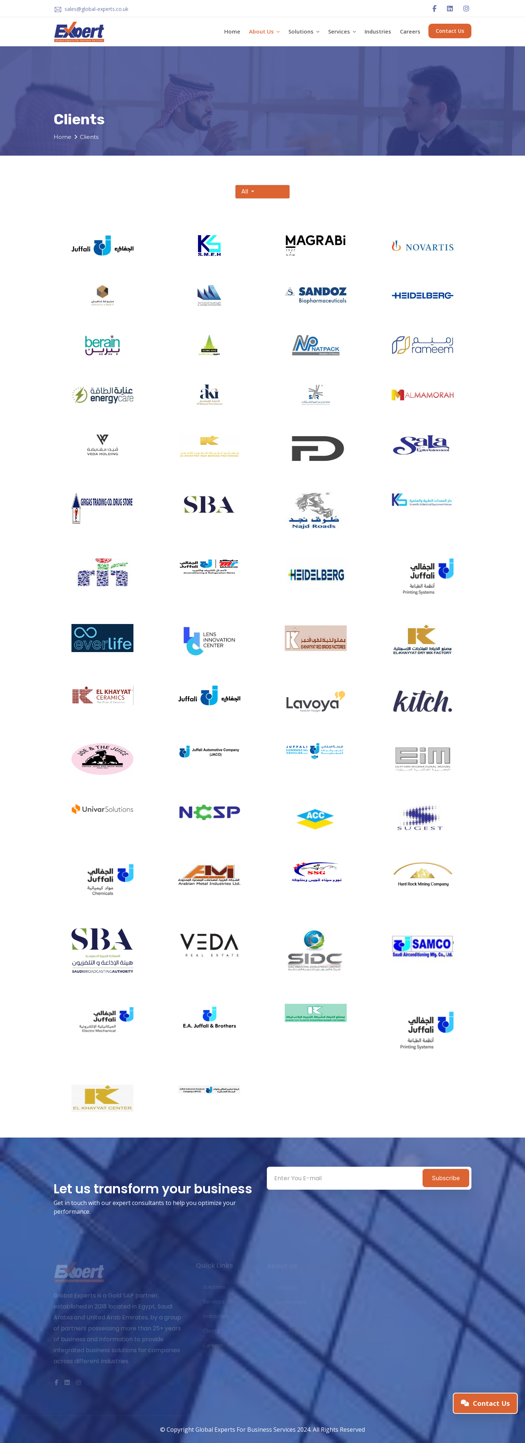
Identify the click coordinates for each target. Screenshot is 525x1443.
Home (232, 31)
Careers (410, 31)
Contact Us (450, 30)
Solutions (303, 31)
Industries (378, 31)
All (245, 191)
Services (342, 31)
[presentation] (322, 1205)
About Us (264, 31)
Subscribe (446, 1178)
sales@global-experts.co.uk (96, 8)
